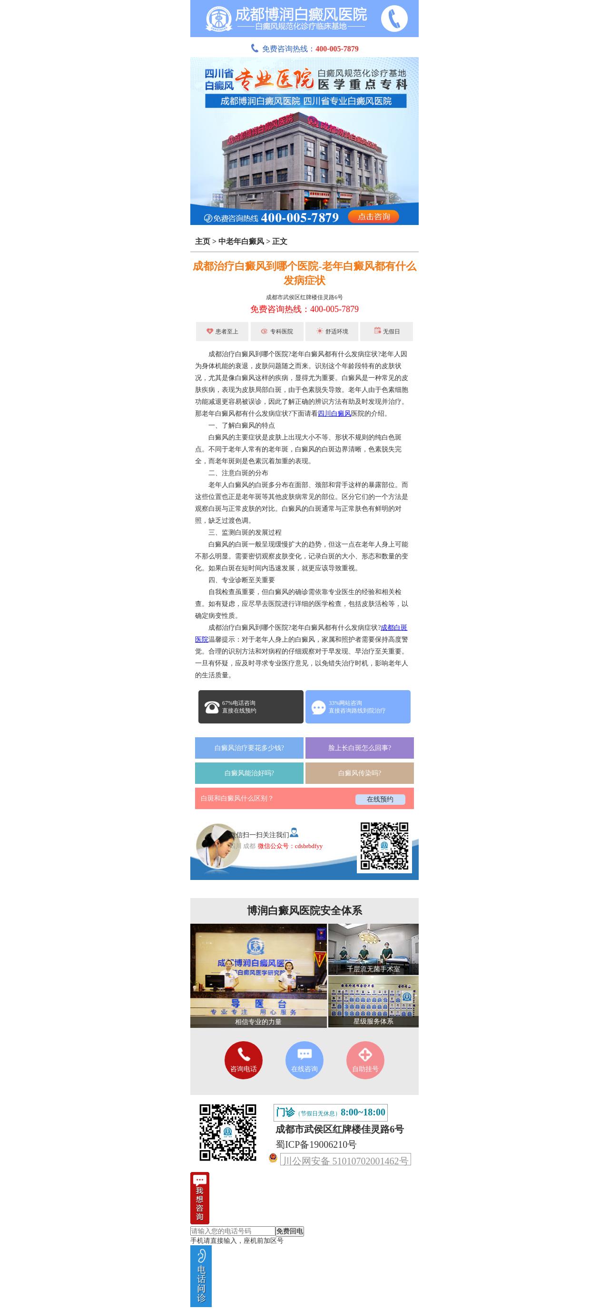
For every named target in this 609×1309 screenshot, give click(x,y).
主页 (202, 241)
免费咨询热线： (304, 49)
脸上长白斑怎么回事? (359, 748)
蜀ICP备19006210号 (316, 1144)
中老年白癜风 (241, 241)
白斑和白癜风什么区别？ (237, 798)
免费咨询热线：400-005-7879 (304, 309)
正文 (279, 241)
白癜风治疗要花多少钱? (249, 748)
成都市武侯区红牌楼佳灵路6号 (304, 297)
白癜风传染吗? (359, 773)
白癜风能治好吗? (249, 773)
